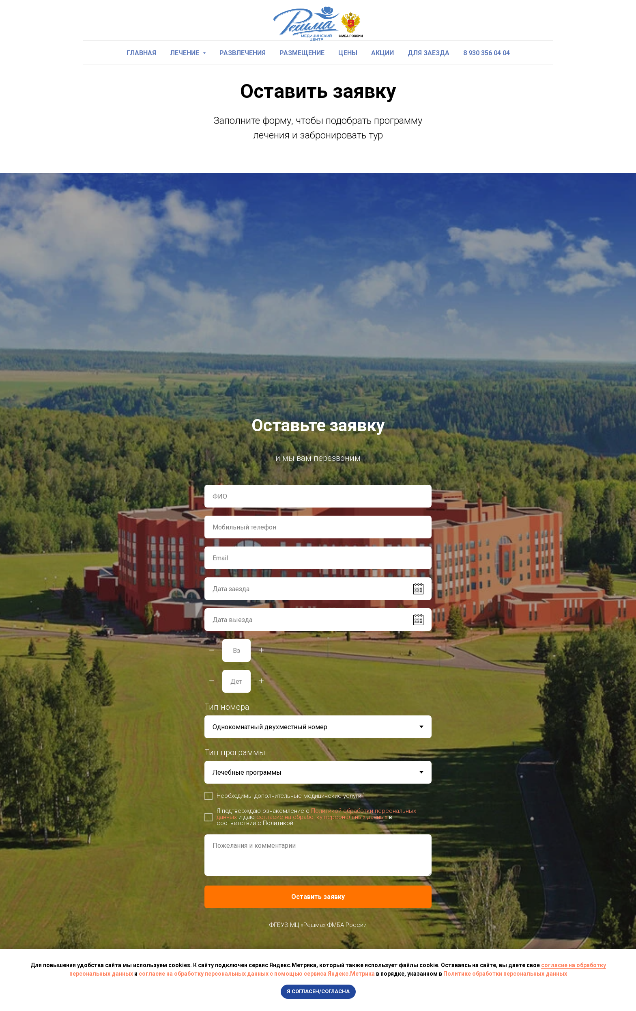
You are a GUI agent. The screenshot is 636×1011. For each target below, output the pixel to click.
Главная (141, 53)
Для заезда (428, 53)
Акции (382, 53)
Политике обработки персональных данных (505, 973)
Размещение (301, 53)
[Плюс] (261, 650)
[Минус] (211, 650)
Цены (347, 53)
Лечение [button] (185, 53)
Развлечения (242, 53)
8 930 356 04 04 (486, 53)
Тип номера (226, 707)
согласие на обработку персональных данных (321, 817)
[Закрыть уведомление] (630, 955)
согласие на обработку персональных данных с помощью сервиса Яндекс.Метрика (257, 973)
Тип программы (234, 752)
